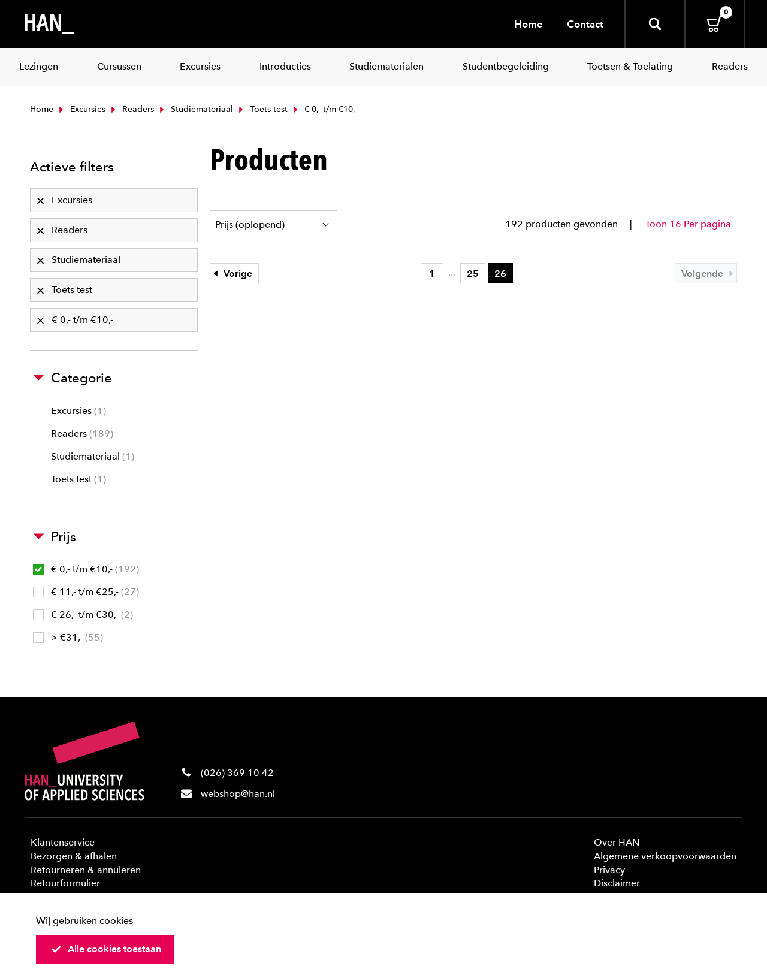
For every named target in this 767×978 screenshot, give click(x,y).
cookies (116, 920)
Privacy (609, 870)
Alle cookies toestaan (106, 949)
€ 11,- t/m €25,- (86, 591)
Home (528, 24)
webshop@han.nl (238, 793)
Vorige (231, 273)
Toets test (262, 109)
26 (500, 273)
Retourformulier (65, 883)
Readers (131, 109)
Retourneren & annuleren (86, 870)
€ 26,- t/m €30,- (83, 614)
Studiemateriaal (195, 109)
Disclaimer (617, 883)
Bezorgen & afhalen (74, 856)
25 (473, 273)
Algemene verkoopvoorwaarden (665, 856)
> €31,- (68, 637)
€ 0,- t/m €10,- (86, 569)
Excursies (80, 109)
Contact (585, 24)
